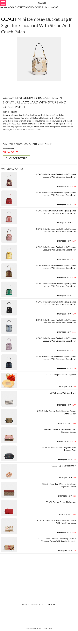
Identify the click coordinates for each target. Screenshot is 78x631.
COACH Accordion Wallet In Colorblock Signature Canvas (59, 485)
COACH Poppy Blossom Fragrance (61, 374)
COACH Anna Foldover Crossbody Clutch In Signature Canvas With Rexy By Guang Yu (57, 540)
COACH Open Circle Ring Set (63, 466)
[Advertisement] (39, 86)
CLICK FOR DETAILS (16, 158)
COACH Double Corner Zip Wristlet (61, 502)
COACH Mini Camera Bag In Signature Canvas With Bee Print (56, 412)
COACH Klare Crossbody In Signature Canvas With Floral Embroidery (56, 521)
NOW (66, 186)
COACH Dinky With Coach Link (63, 393)
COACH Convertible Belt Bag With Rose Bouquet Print (59, 448)
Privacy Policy (38, 604)
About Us (26, 604)
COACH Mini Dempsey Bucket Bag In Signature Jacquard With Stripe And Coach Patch (56, 175)
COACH (8, 19)
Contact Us (51, 604)
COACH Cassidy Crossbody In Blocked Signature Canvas (59, 430)
